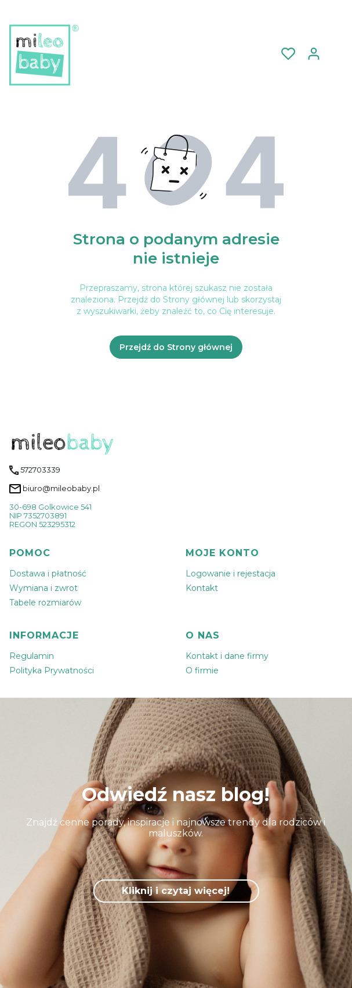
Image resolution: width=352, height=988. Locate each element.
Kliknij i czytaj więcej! (176, 890)
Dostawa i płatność (47, 573)
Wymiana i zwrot (43, 588)
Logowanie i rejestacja (230, 573)
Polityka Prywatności (51, 670)
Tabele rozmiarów (45, 602)
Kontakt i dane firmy (227, 656)
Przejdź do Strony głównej (176, 347)
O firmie (202, 670)
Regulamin (31, 656)
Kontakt (202, 588)
